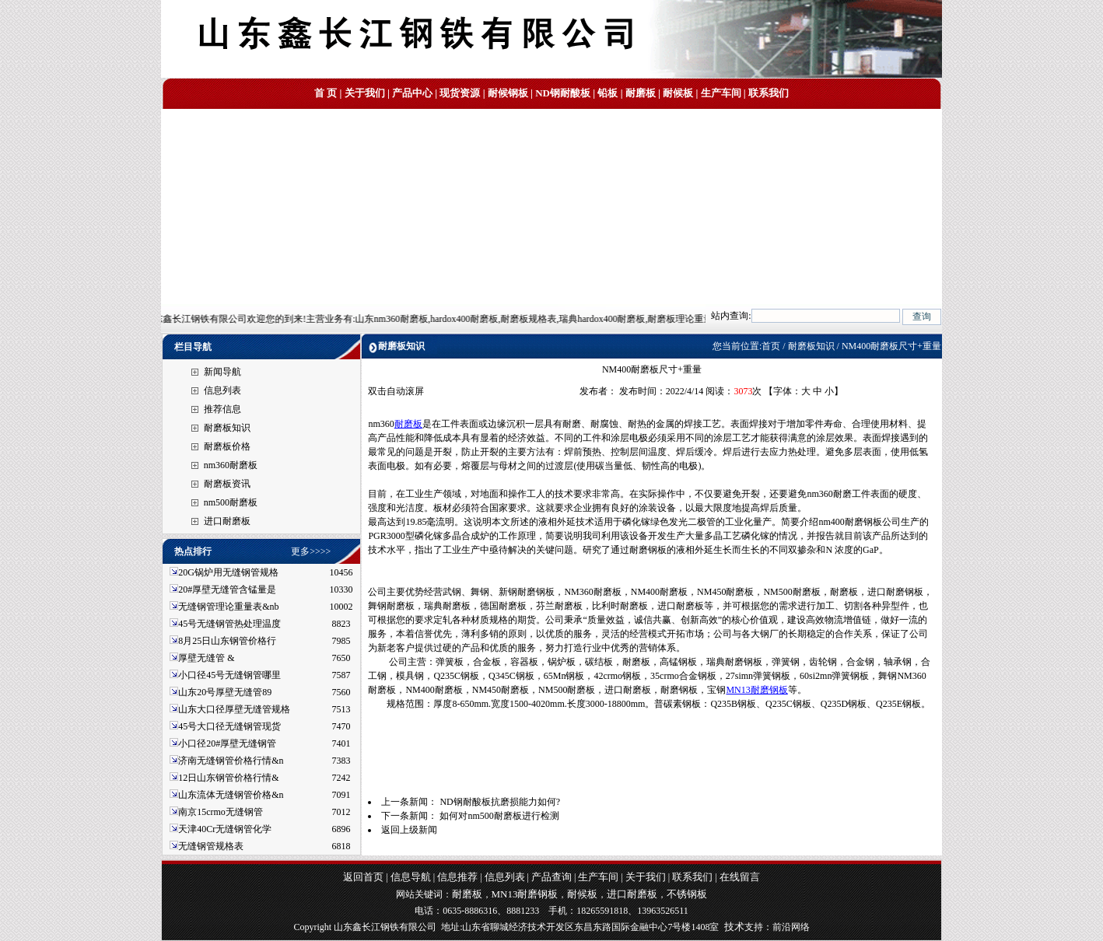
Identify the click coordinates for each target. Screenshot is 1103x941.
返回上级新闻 (409, 829)
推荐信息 (222, 409)
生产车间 (721, 93)
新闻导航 (222, 371)
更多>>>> (311, 551)
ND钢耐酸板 (562, 93)
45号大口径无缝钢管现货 (229, 726)
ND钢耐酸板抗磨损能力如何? (499, 801)
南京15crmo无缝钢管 (220, 811)
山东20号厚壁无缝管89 (224, 692)
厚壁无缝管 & (206, 657)
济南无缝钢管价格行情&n (230, 760)
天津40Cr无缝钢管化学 (224, 829)
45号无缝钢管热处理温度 (229, 623)
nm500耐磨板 (230, 502)
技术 (734, 926)
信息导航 (410, 877)
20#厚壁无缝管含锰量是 (227, 589)
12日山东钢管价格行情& (228, 777)
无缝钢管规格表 (212, 846)
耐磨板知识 (227, 427)
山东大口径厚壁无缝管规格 (234, 709)
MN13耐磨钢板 (756, 689)
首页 (771, 346)
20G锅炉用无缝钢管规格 (228, 572)
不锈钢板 (687, 894)
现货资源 (459, 93)
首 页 (325, 93)
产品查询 (551, 877)
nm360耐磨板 (230, 465)
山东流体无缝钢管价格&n (230, 794)
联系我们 (768, 93)
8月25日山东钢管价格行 (227, 640)
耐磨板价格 (227, 446)
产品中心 (412, 93)
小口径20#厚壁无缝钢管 (227, 743)
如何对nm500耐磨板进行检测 (499, 815)
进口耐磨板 (227, 521)
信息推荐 (457, 877)
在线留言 (740, 877)
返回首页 (363, 877)
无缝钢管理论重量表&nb (228, 606)
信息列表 (222, 390)
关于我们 (365, 93)
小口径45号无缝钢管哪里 (229, 675)
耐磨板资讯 (227, 483)
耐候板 (678, 93)
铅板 (607, 93)
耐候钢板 (508, 93)
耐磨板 (640, 93)
